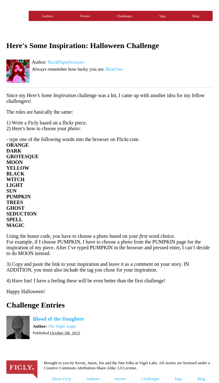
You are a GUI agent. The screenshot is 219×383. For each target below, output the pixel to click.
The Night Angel (62, 326)
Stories (85, 16)
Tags (162, 16)
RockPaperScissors (66, 62)
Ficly (15, 15)
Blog (196, 16)
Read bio (114, 69)
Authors (47, 16)
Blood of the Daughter (58, 319)
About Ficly (61, 378)
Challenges (124, 16)
